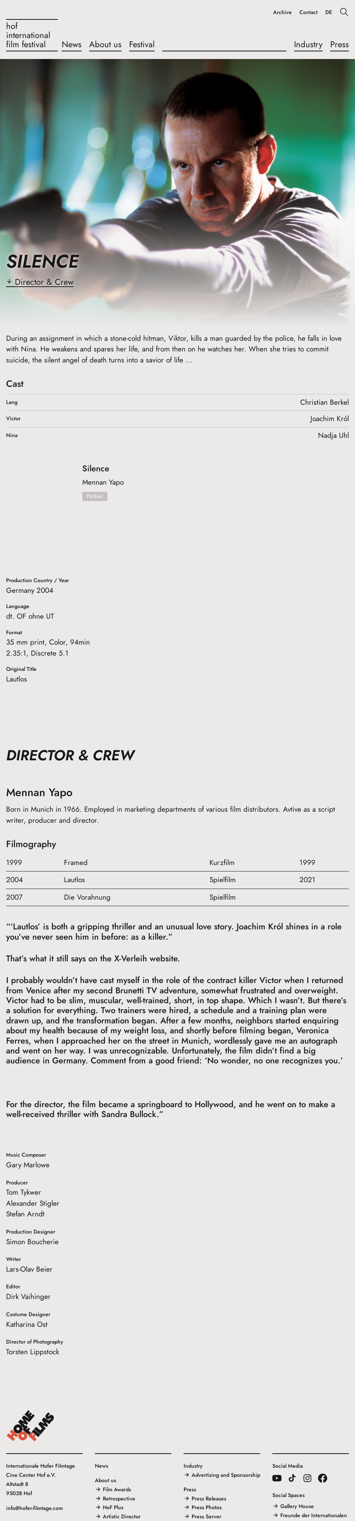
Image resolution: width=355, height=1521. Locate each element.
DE (328, 12)
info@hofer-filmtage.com (34, 1508)
